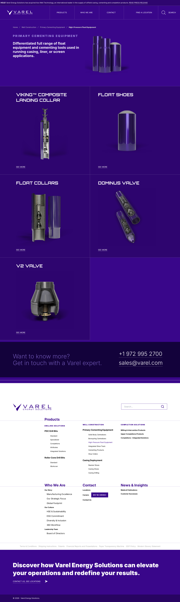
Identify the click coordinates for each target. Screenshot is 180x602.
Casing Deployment (92, 456)
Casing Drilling (95, 470)
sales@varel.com (141, 362)
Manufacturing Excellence (59, 492)
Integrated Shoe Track (99, 440)
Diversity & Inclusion (57, 520)
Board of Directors (56, 533)
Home (17, 27)
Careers (87, 493)
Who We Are (86, 12)
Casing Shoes (95, 465)
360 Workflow (54, 524)
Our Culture (50, 506)
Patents (61, 546)
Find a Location (144, 12)
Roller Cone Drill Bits (55, 449)
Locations (88, 488)
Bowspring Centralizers (99, 427)
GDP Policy (131, 546)
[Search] (144, 394)
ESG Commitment (55, 515)
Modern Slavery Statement (149, 546)
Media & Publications (131, 488)
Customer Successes (131, 492)
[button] (168, 12)
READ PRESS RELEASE (151, 3)
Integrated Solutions (60, 442)
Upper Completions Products (135, 422)
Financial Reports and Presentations (81, 546)
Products (62, 12)
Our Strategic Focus (56, 497)
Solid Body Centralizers (99, 422)
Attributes (55, 437)
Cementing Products (98, 444)
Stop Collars (94, 449)
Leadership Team (53, 529)
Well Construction (31, 27)
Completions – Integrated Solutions (133, 429)
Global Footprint (54, 501)
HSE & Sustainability (56, 510)
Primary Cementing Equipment (54, 27)
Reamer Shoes (95, 461)
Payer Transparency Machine (111, 546)
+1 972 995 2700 (140, 353)
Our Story (49, 488)
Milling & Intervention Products (136, 418)
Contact (111, 12)
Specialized (56, 428)
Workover (55, 458)
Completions (56, 433)
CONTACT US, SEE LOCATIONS (26, 581)
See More (20, 167)
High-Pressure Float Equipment (98, 433)
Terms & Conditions (28, 546)
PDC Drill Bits (51, 419)
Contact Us (88, 498)
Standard (54, 424)
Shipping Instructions (47, 546)
